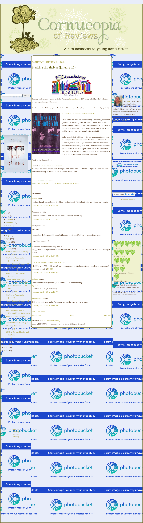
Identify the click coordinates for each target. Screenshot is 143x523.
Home (72, 316)
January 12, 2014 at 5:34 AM (45, 256)
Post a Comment (38, 312)
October (9, 219)
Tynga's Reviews (75, 99)
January (9, 249)
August (8, 226)
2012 (5, 341)
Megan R (35, 198)
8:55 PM (50, 180)
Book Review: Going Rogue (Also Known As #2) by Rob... (17, 285)
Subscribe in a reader (127, 200)
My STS (35, 286)
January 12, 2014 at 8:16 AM (45, 273)
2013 (5, 338)
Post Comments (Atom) (51, 321)
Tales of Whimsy (38, 298)
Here (128, 101)
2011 (5, 344)
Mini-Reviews (11, 292)
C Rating (16, 434)
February (9, 245)
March (8, 242)
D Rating (16, 437)
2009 (5, 351)
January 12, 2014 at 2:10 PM (45, 292)
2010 (5, 347)
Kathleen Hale (55, 183)
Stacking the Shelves (70, 183)
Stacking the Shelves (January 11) (54, 67)
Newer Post (36, 316)
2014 (5, 216)
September (10, 223)
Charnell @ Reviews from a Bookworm (47, 262)
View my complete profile (121, 120)
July (7, 229)
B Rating (16, 432)
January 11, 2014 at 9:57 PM (45, 205)
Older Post (107, 316)
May (7, 236)
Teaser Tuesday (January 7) (17, 323)
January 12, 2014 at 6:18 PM (45, 306)
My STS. (50, 269)
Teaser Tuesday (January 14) (17, 301)
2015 (5, 213)
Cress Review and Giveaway (51, 166)
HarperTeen (43, 183)
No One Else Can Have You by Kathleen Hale (78, 114)
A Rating (16, 429)
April (8, 239)
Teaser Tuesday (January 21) (17, 279)
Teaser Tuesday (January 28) (17, 264)
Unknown (36, 279)
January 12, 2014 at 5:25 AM (45, 219)
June (7, 232)
